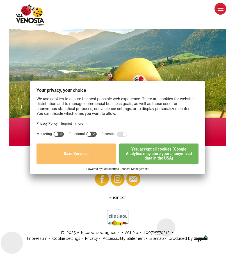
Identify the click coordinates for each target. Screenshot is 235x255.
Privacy (91, 238)
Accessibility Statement (124, 238)
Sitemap (156, 238)
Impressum (37, 238)
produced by (188, 238)
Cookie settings (66, 238)
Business (117, 197)
